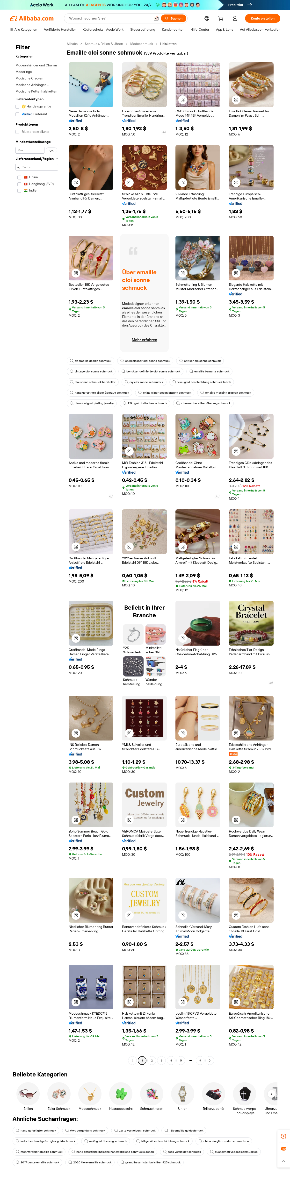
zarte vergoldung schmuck (134, 1130)
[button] (156, 18)
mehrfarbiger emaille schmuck (39, 1152)
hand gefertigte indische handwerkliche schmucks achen (113, 1152)
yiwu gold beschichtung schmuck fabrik (202, 382)
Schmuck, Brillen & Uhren (104, 44)
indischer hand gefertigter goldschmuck (45, 1141)
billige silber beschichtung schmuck (162, 1141)
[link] (283, 1136)
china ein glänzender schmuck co (224, 1141)
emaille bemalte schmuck (209, 371)
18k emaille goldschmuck (184, 1130)
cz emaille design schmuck (90, 361)
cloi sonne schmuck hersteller (93, 382)
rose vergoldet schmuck (182, 1152)
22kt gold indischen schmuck (145, 403)
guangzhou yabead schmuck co (234, 1152)
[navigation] (37, 553)
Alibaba (72, 44)
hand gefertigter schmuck (36, 1130)
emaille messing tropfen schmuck (225, 393)
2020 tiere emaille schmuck (89, 1162)
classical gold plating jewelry (92, 403)
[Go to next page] (209, 1060)
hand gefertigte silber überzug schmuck (99, 393)
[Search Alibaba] (109, 18)
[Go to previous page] (132, 1060)
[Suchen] (173, 18)
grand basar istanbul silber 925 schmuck (151, 1162)
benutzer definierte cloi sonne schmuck (151, 371)
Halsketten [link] (168, 44)
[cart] (221, 19)
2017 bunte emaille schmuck (37, 1162)
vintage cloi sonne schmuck (91, 371)
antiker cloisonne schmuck (200, 361)
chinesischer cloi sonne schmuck (145, 361)
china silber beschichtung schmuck (164, 393)
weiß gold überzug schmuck (105, 1141)
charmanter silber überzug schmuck (203, 403)
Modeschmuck (141, 44)
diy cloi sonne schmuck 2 (144, 382)
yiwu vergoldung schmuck (85, 1130)
